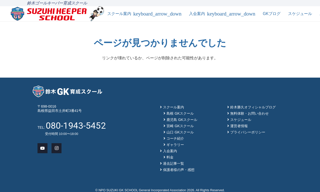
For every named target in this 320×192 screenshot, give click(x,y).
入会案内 (170, 151)
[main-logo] (48, 13)
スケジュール (240, 120)
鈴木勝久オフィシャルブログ (253, 107)
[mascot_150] (96, 13)
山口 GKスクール (180, 132)
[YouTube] (43, 148)
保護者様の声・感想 (178, 170)
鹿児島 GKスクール (181, 120)
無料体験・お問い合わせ (249, 113)
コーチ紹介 (175, 138)
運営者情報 (239, 126)
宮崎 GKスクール (180, 126)
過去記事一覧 (173, 163)
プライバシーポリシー (247, 132)
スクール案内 (173, 107)
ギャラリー (175, 145)
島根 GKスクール (180, 113)
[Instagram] (57, 148)
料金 (170, 157)
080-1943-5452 (76, 125)
